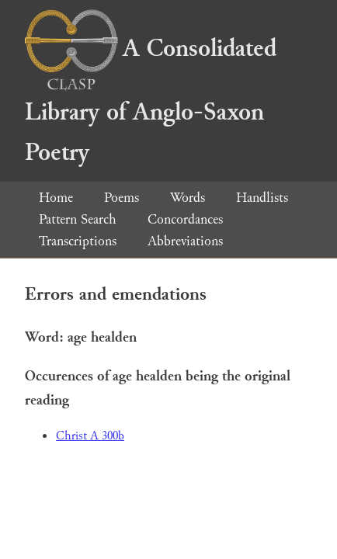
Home (56, 197)
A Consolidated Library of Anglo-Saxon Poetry (150, 100)
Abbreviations (185, 241)
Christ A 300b (90, 436)
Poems (121, 197)
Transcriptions (77, 241)
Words (187, 197)
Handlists (262, 197)
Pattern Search (77, 219)
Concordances (185, 219)
